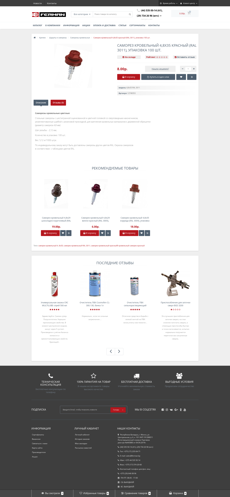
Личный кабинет (82, 434)
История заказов (82, 439)
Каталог (37, 25)
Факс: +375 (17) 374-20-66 (130, 464)
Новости (37, 3)
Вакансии (36, 439)
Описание (41, 102)
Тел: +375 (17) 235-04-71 (129, 451)
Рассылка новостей (83, 448)
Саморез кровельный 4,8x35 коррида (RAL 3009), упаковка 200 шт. (134, 219)
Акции (86, 25)
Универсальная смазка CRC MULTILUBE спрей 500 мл (54, 304)
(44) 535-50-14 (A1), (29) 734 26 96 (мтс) (135, 447)
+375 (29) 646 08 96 (127, 473)
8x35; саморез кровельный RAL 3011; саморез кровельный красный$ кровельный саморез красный (102, 245)
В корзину (50, 233)
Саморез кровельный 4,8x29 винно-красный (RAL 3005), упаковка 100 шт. (95, 219)
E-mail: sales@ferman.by (129, 456)
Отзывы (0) (58, 102)
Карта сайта (37, 448)
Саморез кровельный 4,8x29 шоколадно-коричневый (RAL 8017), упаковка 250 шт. (56, 219)
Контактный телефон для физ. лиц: (134, 469)
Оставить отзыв (186, 57)
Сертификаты (137, 25)
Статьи (122, 25)
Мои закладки (81, 443)
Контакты (52, 3)
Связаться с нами (39, 443)
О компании (52, 25)
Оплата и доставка (104, 25)
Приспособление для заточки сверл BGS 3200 (175, 304)
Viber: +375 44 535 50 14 (129, 460)
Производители (39, 452)
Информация (71, 25)
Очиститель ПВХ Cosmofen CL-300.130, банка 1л (95, 304)
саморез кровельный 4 (48, 245)
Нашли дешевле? (160, 68)
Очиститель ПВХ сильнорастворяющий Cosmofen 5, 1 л (135, 304)
